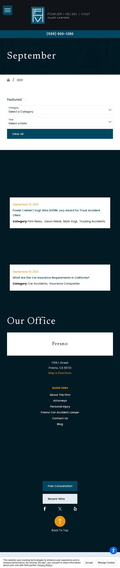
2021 (20, 80)
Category (14, 107)
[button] (113, 550)
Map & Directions (60, 373)
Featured (14, 99)
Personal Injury (60, 406)
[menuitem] (60, 394)
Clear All (17, 134)
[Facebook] (45, 509)
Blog (60, 424)
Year (11, 119)
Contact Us (60, 418)
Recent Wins (56, 499)
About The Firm (60, 395)
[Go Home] (10, 80)
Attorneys (60, 400)
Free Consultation (60, 486)
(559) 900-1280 (60, 34)
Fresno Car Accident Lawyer (60, 412)
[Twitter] (60, 509)
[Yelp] (75, 509)
